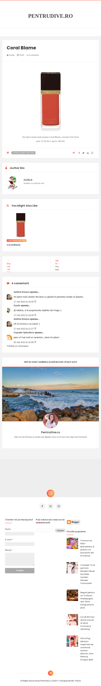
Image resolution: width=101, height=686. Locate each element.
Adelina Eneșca (22, 290)
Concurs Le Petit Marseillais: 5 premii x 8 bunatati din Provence (87, 545)
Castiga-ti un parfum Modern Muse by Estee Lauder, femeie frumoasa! (87, 571)
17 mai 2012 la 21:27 (24, 327)
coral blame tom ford (23, 153)
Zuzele (17, 304)
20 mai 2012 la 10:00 (24, 341)
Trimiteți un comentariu (17, 344)
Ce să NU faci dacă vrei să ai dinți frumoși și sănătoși (87, 620)
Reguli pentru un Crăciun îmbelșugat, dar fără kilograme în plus (87, 597)
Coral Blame (13, 244)
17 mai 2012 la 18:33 (24, 300)
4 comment (32, 55)
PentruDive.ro (50, 16)
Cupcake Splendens (24, 331)
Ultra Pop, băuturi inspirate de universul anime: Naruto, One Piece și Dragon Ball (86, 646)
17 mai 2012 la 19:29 (24, 313)
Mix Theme (76, 678)
